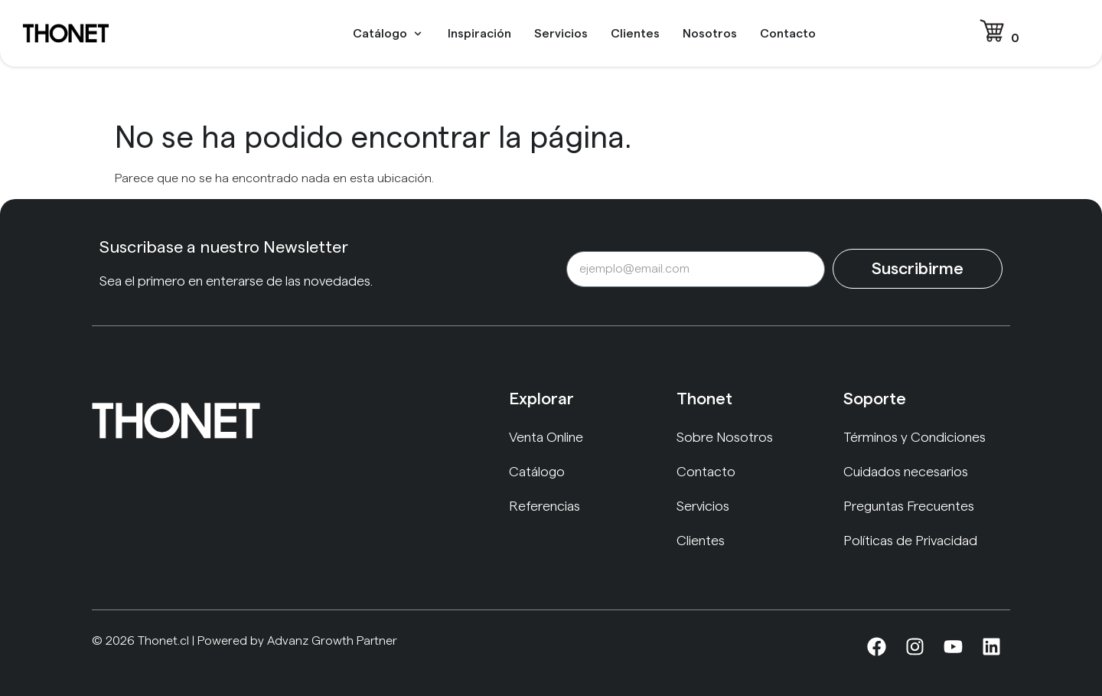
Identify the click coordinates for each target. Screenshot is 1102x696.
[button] (388, 34)
